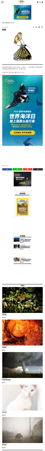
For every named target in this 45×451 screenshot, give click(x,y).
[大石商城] (42, 2)
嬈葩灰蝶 (4, 314)
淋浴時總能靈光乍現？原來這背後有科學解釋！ (25, 248)
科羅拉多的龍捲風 (6, 379)
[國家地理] (21, 3)
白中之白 (4, 412)
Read (22, 242)
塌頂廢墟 (4, 347)
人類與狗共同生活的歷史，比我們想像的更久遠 (25, 261)
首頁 (3, 22)
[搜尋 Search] (40, 2)
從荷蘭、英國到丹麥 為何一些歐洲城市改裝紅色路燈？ (25, 241)
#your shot (5, 165)
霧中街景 (4, 444)
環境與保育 (7, 22)
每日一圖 (12, 22)
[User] (37, 2)
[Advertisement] (22, 154)
